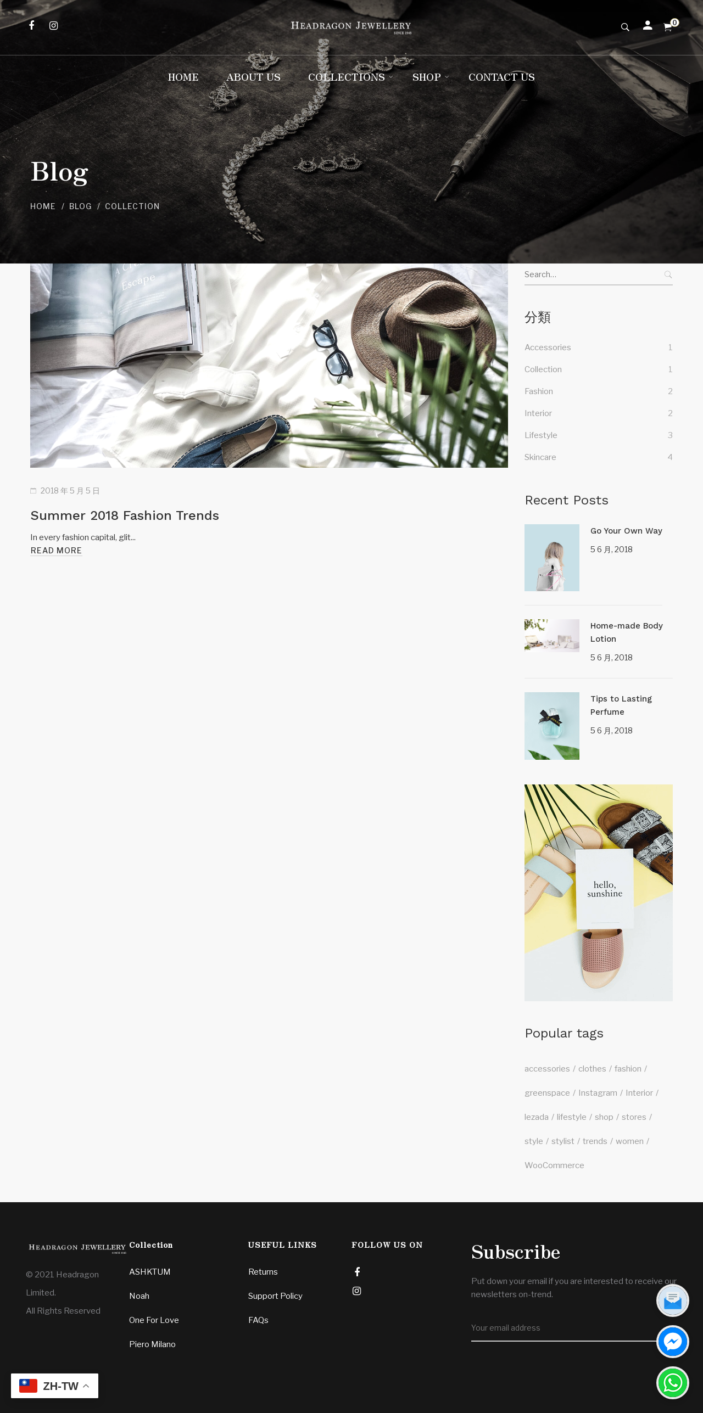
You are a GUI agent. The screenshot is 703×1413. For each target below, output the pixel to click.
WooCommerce (554, 1165)
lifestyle (572, 1117)
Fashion (539, 391)
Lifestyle (541, 435)
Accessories (548, 347)
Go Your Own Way (626, 531)
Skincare (540, 457)
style (534, 1141)
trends (595, 1141)
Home (43, 206)
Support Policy (275, 1296)
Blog (80, 206)
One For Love (154, 1320)
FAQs (258, 1320)
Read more (56, 550)
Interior (538, 413)
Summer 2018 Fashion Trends (124, 515)
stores (634, 1117)
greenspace (547, 1093)
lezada (537, 1117)
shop (604, 1117)
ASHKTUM (150, 1272)
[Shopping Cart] (667, 27)
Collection (543, 369)
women (630, 1141)
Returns (263, 1272)
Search (667, 274)
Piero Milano (152, 1344)
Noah (139, 1296)
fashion (628, 1069)
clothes (592, 1069)
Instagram (597, 1093)
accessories (547, 1069)
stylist (562, 1141)
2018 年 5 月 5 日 (70, 490)
